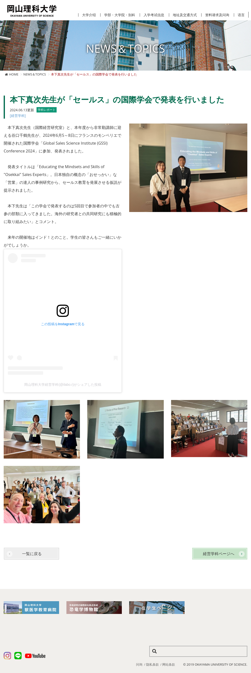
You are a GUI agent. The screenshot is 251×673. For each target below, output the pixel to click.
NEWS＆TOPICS (34, 74)
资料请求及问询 (217, 15)
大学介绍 (89, 15)
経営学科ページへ (218, 553)
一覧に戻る (32, 553)
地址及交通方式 (185, 15)
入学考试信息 (154, 15)
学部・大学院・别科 (119, 15)
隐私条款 (152, 664)
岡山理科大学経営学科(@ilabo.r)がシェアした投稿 (62, 384)
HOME (13, 74)
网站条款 (168, 664)
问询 (139, 664)
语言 (241, 15)
